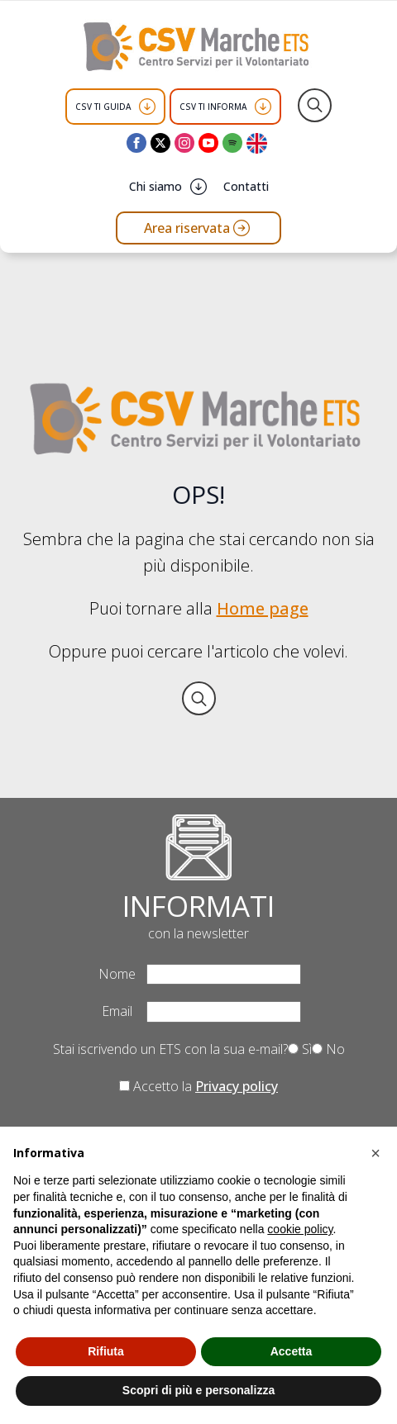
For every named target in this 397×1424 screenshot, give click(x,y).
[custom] (232, 143)
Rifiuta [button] (106, 1351)
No (328, 1049)
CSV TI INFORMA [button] (212, 106)
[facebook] (136, 143)
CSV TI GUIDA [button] (103, 106)
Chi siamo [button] (155, 186)
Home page (263, 608)
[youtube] (208, 143)
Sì (300, 1049)
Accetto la (198, 1086)
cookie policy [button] (299, 1229)
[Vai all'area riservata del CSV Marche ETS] (198, 227)
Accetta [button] (291, 1351)
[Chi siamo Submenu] (198, 186)
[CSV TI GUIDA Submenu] (147, 106)
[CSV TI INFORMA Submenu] (263, 106)
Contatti (246, 186)
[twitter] (160, 143)
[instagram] (184, 143)
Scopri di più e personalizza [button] (198, 1390)
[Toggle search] (315, 105)
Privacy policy (236, 1086)
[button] (375, 1153)
